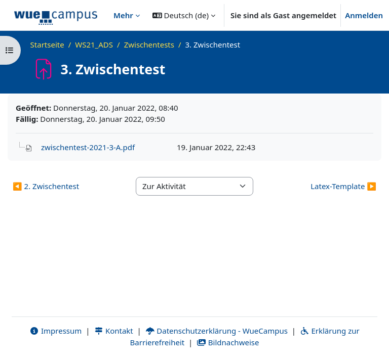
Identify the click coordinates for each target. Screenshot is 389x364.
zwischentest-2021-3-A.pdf (88, 147)
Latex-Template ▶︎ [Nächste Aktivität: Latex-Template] (343, 186)
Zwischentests (149, 44)
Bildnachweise (228, 342)
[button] (184, 15)
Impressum (55, 331)
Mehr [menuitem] (123, 15)
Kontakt (113, 331)
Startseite (47, 44)
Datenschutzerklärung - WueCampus (216, 331)
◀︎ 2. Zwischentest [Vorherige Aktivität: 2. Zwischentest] (46, 186)
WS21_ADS (94, 44)
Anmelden (364, 15)
